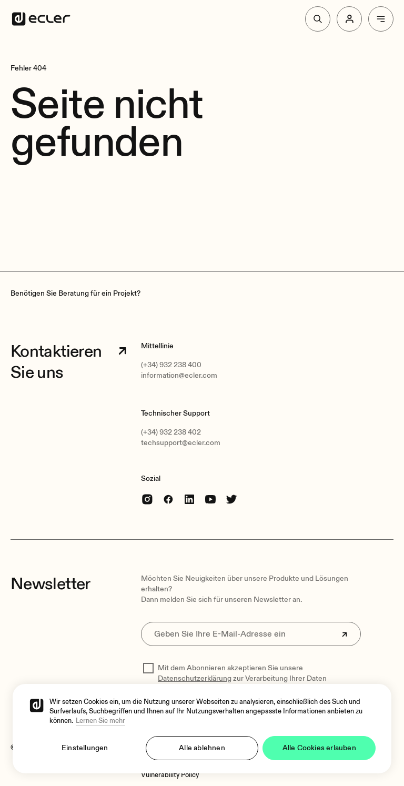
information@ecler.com (179, 375)
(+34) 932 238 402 (171, 432)
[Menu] (380, 19)
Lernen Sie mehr (100, 721)
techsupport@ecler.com (180, 442)
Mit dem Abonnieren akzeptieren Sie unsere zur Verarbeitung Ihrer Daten (242, 673)
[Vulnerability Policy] (170, 775)
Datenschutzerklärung (194, 678)
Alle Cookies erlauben (319, 747)
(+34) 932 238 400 (171, 364)
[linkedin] (189, 499)
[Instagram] (147, 499)
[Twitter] (231, 499)
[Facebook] (168, 499)
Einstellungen (85, 747)
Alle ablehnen (202, 747)
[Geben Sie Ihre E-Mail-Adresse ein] (251, 634)
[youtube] (210, 499)
